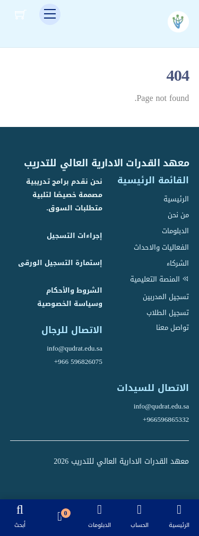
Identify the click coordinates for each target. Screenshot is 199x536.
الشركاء (178, 263)
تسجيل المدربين (166, 296)
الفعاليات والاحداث (161, 247)
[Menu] (49, 14)
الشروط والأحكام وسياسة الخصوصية (69, 297)
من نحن (178, 215)
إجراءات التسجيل (74, 235)
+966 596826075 (78, 361)
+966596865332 (166, 419)
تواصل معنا (172, 327)
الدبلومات (175, 230)
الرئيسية (176, 199)
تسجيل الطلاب (167, 312)
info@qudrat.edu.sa (74, 348)
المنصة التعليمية (159, 279)
